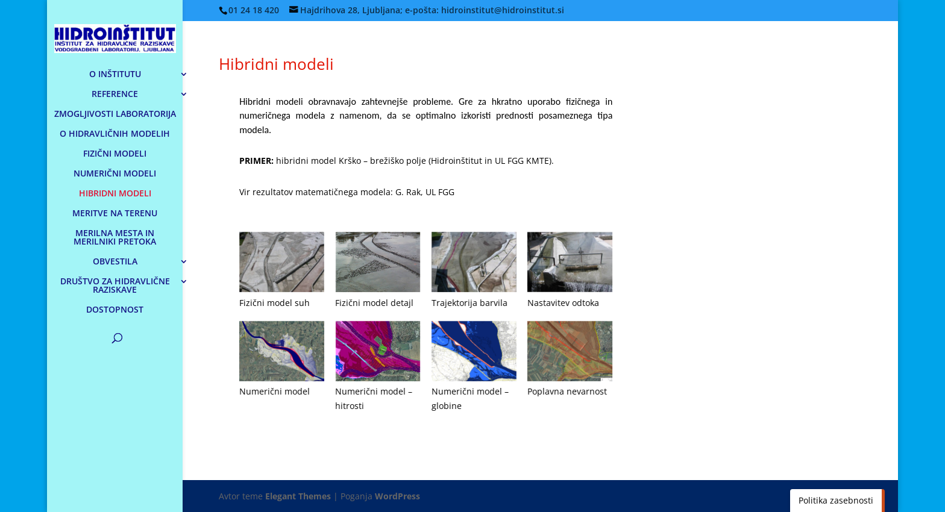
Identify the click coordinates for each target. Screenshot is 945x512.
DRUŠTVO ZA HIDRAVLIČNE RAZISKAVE (115, 286)
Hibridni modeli (276, 64)
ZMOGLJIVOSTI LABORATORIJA (115, 114)
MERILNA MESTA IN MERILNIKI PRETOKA (115, 238)
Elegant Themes (298, 496)
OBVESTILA (115, 262)
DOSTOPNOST (114, 310)
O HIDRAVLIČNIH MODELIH (115, 134)
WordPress (397, 496)
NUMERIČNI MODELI (115, 174)
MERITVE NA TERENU (114, 214)
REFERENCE (115, 94)
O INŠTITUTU (115, 75)
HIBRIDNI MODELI (115, 194)
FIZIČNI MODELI (114, 154)
